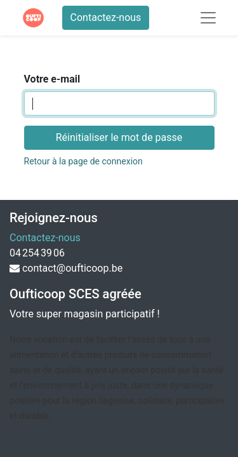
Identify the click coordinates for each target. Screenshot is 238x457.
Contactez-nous (106, 17)
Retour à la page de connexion (83, 161)
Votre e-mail (52, 79)
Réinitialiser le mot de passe (119, 137)
